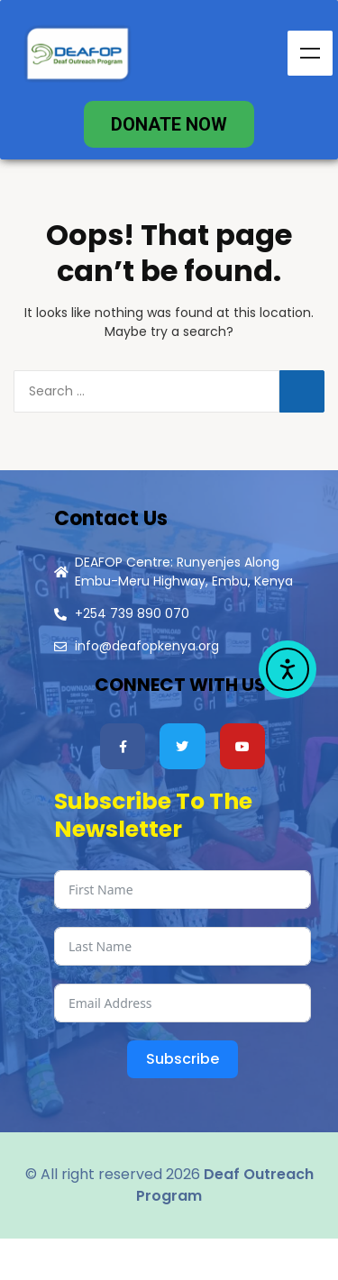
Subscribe (182, 1059)
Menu (310, 53)
